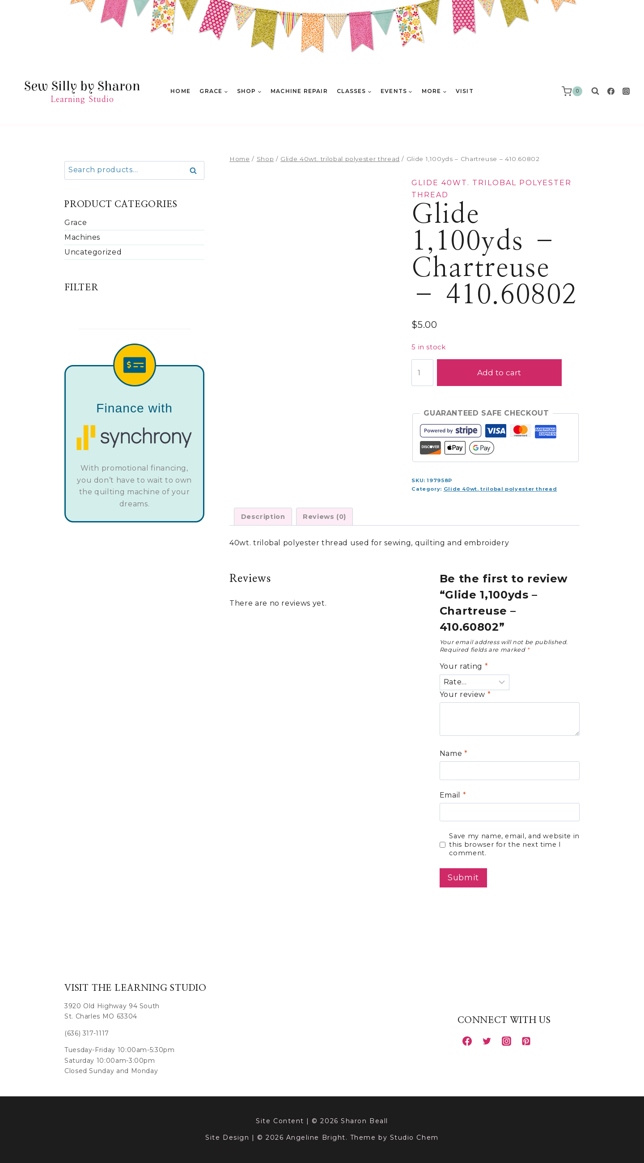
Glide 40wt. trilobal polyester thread (500, 489)
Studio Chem (414, 1137)
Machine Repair (299, 91)
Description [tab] (263, 517)
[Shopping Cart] (574, 91)
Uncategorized (93, 252)
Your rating (464, 666)
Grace (75, 222)
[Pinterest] (526, 1040)
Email (453, 795)
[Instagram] (626, 91)
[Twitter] (486, 1040)
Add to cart (508, 372)
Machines (82, 237)
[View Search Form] (595, 91)
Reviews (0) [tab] (324, 517)
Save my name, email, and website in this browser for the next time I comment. (514, 844)
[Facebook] (611, 91)
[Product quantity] (422, 372)
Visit (465, 91)
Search (195, 171)
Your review (465, 694)
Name (454, 753)
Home (180, 91)
